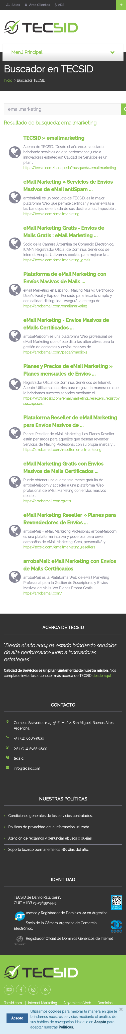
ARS (59, 5)
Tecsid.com (13, 1003)
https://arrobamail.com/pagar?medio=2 (55, 352)
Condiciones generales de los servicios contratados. (50, 816)
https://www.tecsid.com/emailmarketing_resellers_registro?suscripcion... (71, 401)
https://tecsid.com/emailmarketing (51, 214)
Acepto (100, 1022)
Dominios (104, 1003)
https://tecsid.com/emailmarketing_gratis (56, 260)
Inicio (8, 80)
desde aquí (101, 676)
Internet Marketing (42, 1003)
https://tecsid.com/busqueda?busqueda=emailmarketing (69, 168)
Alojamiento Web (77, 1003)
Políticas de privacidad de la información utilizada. (49, 827)
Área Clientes (37, 5)
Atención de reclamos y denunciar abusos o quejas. (50, 838)
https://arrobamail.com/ (42, 593)
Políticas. (66, 1027)
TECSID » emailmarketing (53, 138)
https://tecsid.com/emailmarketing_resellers (59, 547)
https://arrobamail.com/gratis (47, 501)
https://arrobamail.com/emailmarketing (55, 306)
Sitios (13, 5)
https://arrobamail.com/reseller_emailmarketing (62, 450)
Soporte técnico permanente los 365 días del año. (48, 850)
